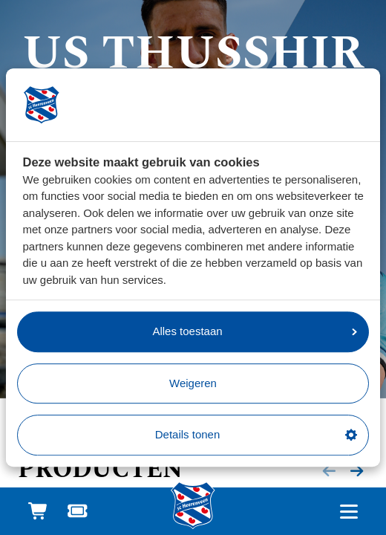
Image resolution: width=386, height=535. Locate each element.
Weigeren (193, 383)
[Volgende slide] (357, 471)
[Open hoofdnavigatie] (348, 511)
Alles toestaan (254, 331)
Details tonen (256, 434)
